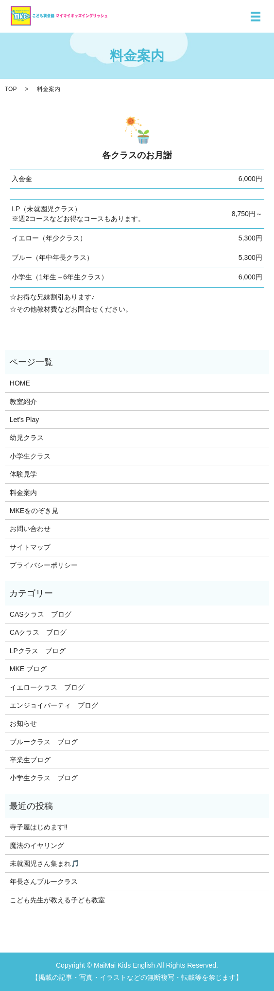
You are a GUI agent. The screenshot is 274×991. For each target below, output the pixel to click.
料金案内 (23, 492)
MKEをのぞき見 (34, 510)
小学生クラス (30, 456)
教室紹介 (23, 401)
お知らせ (23, 723)
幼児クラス (27, 437)
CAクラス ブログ (38, 632)
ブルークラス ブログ (44, 742)
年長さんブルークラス (44, 881)
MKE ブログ (28, 669)
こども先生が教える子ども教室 (57, 900)
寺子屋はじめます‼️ (39, 827)
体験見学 (23, 474)
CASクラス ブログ (40, 614)
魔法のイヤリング (37, 845)
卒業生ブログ (30, 760)
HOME (20, 383)
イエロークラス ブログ (47, 687)
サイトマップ (30, 547)
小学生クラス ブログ (44, 778)
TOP (11, 89)
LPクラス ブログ (38, 651)
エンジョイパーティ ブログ (54, 705)
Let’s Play (24, 419)
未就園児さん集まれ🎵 (44, 863)
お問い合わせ (30, 528)
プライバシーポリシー (44, 565)
